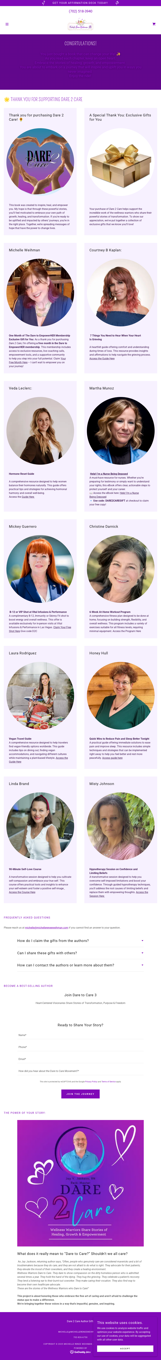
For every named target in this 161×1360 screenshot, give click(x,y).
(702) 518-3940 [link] (80, 11)
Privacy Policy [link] (91, 1082)
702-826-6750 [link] (80, 1337)
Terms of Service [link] (109, 1082)
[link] (80, 24)
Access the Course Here (22, 892)
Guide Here (28, 496)
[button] (15, 24)
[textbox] (80, 1035)
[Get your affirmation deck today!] (80, 3)
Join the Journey (80, 1094)
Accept (125, 1348)
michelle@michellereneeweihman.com (46, 927)
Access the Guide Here (102, 358)
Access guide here (112, 757)
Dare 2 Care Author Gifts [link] (80, 1321)
